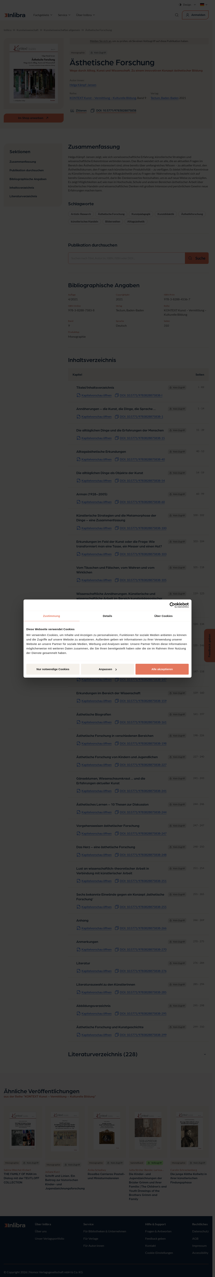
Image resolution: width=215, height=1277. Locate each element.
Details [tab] (107, 615)
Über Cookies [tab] (163, 615)
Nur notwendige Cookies (53, 669)
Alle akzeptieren (162, 669)
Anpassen (108, 669)
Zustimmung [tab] (51, 615)
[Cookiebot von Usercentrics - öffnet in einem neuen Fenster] (172, 605)
